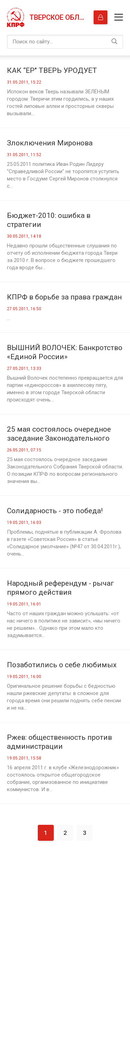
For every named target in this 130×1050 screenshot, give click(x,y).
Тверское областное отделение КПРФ (58, 17)
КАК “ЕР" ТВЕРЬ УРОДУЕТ (52, 70)
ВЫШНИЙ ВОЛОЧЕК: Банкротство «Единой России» (64, 352)
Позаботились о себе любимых (61, 665)
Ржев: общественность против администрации (59, 742)
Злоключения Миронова (50, 143)
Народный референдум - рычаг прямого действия (60, 587)
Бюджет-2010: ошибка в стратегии (48, 220)
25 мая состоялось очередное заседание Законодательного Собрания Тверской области (59, 434)
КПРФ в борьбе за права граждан (64, 297)
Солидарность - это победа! (55, 511)
